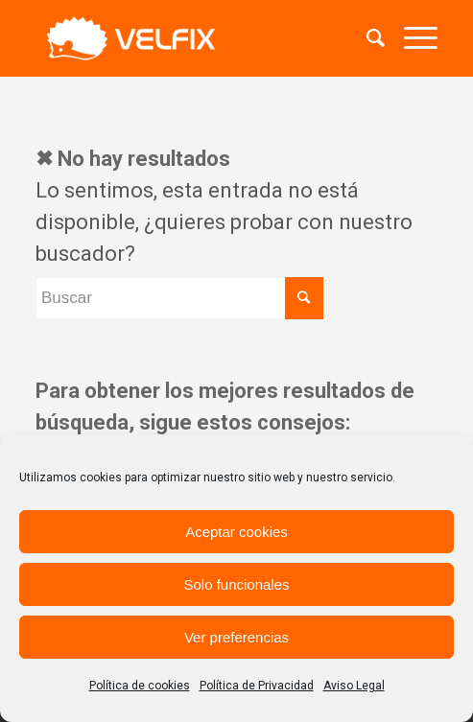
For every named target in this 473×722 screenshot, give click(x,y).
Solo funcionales (236, 584)
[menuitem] (366, 38)
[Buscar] (366, 38)
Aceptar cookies (236, 532)
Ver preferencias (236, 637)
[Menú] (411, 38)
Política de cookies (139, 685)
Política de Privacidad (257, 685)
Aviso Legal (354, 685)
